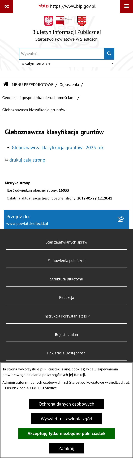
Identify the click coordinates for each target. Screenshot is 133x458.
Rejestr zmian (66, 334)
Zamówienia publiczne (66, 260)
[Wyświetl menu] (126, 6)
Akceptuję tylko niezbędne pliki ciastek (66, 433)
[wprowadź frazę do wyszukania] (62, 54)
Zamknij (66, 448)
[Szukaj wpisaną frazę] (109, 54)
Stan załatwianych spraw (66, 242)
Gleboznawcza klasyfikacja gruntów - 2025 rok (58, 147)
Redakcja (66, 297)
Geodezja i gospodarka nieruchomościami (38, 97)
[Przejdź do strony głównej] (66, 30)
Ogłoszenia (69, 84)
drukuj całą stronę (27, 160)
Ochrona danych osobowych (66, 404)
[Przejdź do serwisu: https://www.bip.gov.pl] (66, 6)
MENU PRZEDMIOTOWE (32, 84)
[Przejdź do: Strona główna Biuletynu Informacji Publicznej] (5, 84)
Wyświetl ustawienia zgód (66, 419)
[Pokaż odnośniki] (6, 6)
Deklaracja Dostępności (66, 352)
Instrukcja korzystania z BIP (67, 316)
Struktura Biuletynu (66, 278)
